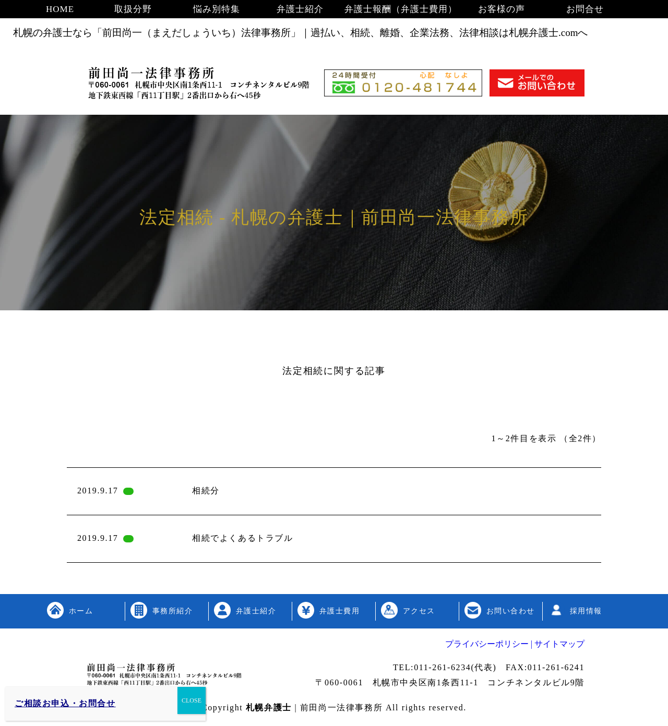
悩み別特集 (216, 9)
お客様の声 (501, 9)
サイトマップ (558, 643)
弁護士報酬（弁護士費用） (400, 9)
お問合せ (585, 9)
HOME (60, 9)
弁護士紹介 (300, 9)
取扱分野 (133, 9)
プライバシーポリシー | (488, 643)
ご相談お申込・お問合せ (65, 703)
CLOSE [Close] (191, 700)
